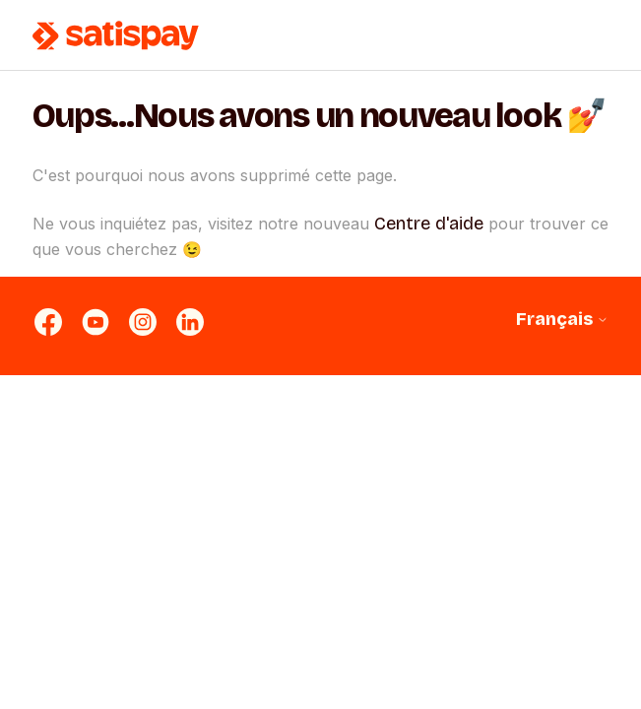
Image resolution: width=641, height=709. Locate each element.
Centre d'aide (428, 223)
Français (562, 319)
